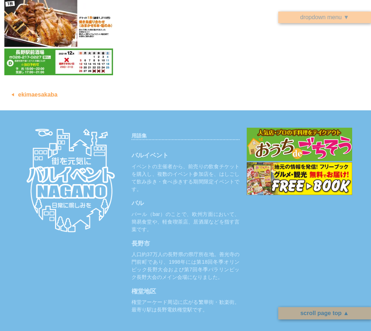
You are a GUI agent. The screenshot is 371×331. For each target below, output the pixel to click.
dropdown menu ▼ (324, 17)
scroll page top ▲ (324, 313)
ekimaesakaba (38, 95)
